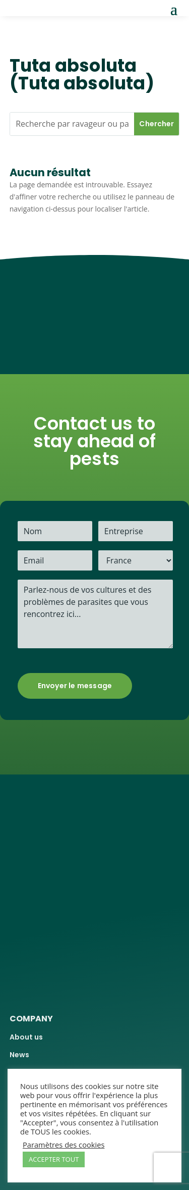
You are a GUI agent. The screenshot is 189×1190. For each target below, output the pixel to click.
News (19, 1055)
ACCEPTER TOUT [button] (54, 1159)
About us (26, 1037)
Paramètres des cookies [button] (63, 1144)
